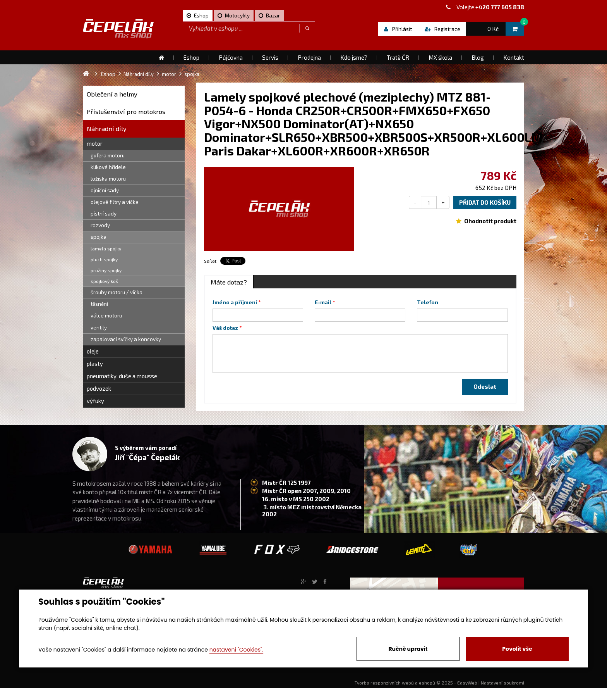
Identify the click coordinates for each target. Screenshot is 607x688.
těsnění (99, 304)
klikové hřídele (108, 167)
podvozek (99, 388)
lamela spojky (106, 248)
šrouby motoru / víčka (116, 292)
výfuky (95, 400)
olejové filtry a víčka (115, 202)
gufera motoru (108, 155)
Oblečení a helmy (112, 94)
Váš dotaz (225, 328)
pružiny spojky (106, 270)
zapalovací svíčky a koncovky (126, 339)
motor (95, 143)
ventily (99, 327)
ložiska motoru (108, 179)
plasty (95, 363)
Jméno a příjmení (235, 302)
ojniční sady (105, 190)
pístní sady (104, 213)
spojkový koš (104, 281)
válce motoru (106, 315)
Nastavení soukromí (502, 682)
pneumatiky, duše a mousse (122, 375)
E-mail (323, 302)
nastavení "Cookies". (236, 650)
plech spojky (104, 259)
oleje (93, 351)
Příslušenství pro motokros (126, 111)
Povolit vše (517, 649)
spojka (98, 237)
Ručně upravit (407, 649)
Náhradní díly (107, 128)
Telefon (427, 302)
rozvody (100, 225)
